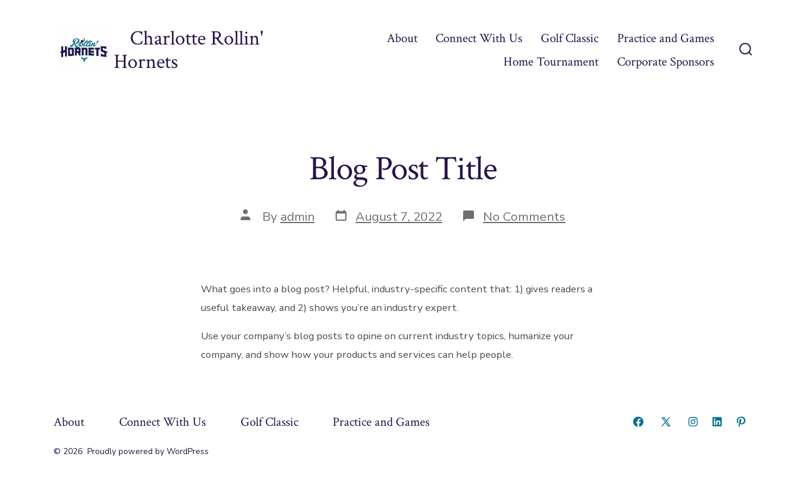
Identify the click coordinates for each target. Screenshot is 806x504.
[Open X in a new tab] (666, 421)
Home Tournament (550, 62)
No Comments (524, 216)
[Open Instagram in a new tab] (693, 421)
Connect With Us (478, 38)
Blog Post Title (402, 169)
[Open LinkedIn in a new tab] (717, 421)
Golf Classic (569, 38)
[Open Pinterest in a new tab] (741, 421)
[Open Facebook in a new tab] (638, 421)
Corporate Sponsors (665, 62)
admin (297, 216)
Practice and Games (665, 38)
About (402, 38)
